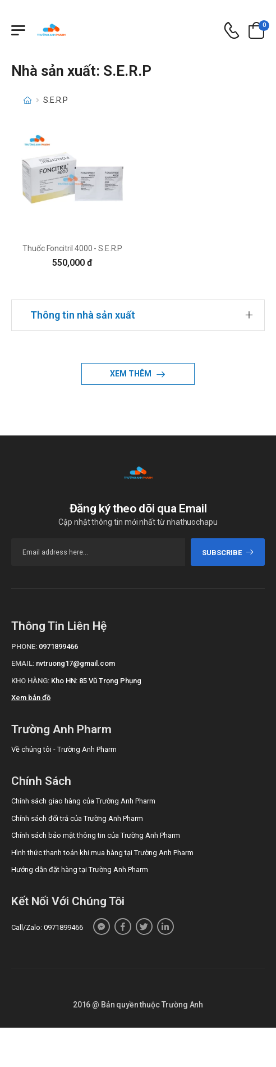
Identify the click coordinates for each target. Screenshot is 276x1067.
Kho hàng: (30, 680)
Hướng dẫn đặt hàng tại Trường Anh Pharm (79, 869)
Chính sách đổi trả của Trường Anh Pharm (77, 818)
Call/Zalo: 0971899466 (47, 927)
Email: (22, 663)
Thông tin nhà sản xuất (82, 315)
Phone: (24, 646)
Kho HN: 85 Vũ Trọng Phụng (96, 680)
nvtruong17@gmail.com (75, 663)
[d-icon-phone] (231, 30)
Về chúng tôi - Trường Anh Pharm (64, 749)
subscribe (228, 552)
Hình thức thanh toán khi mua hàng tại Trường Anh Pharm (102, 852)
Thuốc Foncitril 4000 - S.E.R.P (72, 248)
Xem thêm (131, 373)
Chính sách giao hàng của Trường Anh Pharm (83, 801)
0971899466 (58, 646)
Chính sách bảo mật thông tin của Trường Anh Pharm (95, 835)
